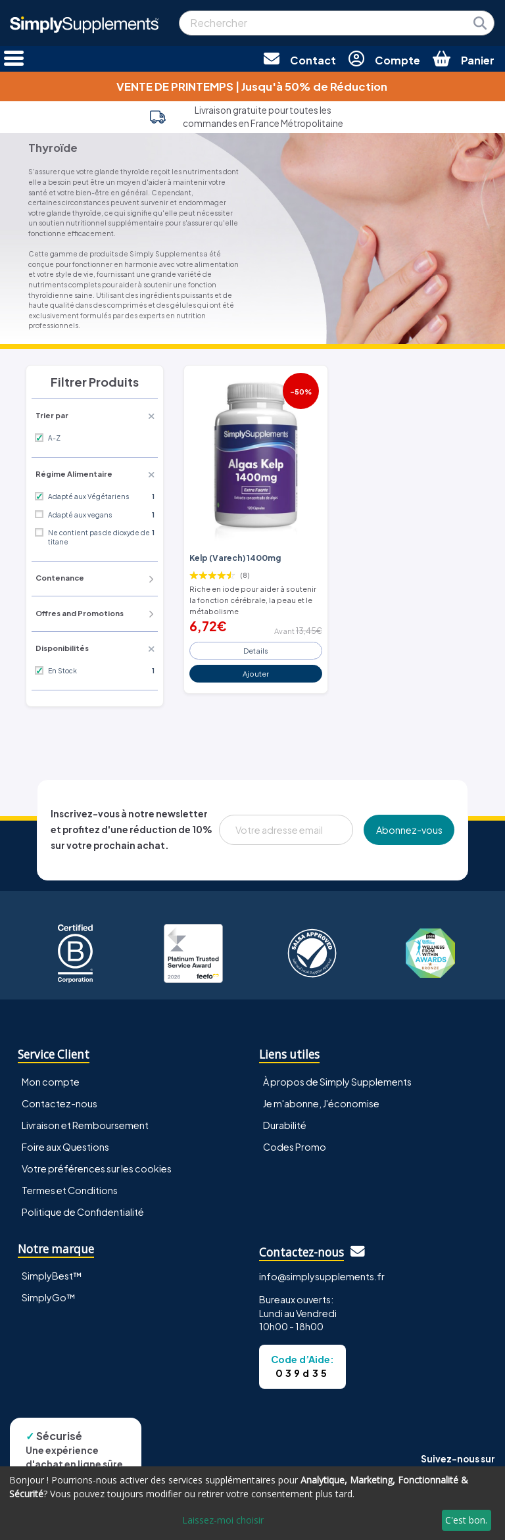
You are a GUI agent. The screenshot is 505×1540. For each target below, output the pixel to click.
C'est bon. (466, 1520)
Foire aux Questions (65, 1147)
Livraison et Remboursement (85, 1125)
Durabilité (284, 1125)
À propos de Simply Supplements (337, 1082)
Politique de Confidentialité (83, 1212)
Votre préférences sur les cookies (97, 1168)
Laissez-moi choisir (223, 1520)
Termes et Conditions (70, 1190)
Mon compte (51, 1082)
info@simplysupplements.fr (322, 1276)
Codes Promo (294, 1147)
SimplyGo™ (49, 1297)
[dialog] (252, 1503)
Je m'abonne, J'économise (321, 1103)
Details (255, 650)
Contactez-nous (59, 1103)
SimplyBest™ (52, 1276)
